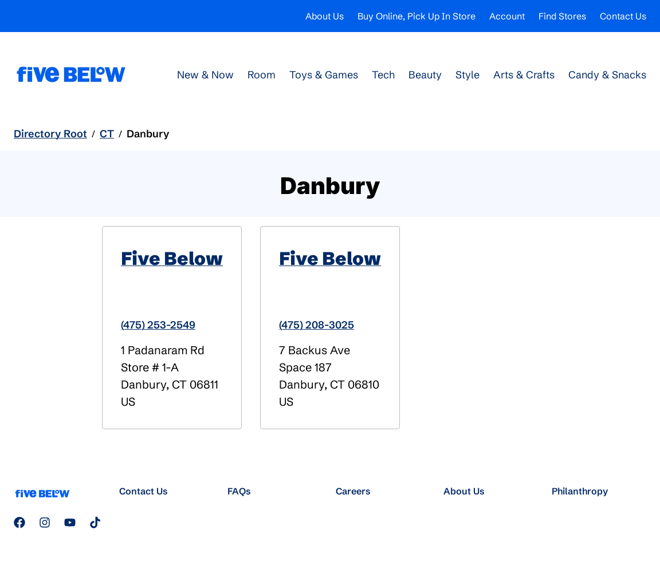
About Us (324, 16)
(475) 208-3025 (316, 324)
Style (467, 74)
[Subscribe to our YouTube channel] (70, 522)
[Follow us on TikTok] (95, 522)
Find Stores (562, 16)
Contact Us (623, 16)
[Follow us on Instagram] (44, 522)
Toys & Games (323, 74)
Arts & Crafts (524, 74)
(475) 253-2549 (158, 324)
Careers (353, 491)
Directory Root (50, 133)
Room (261, 74)
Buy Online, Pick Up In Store (417, 16)
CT (107, 133)
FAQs (239, 491)
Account (507, 16)
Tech (383, 74)
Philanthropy (580, 491)
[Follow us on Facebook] (19, 522)
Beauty (425, 74)
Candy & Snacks (607, 74)
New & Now (205, 74)
